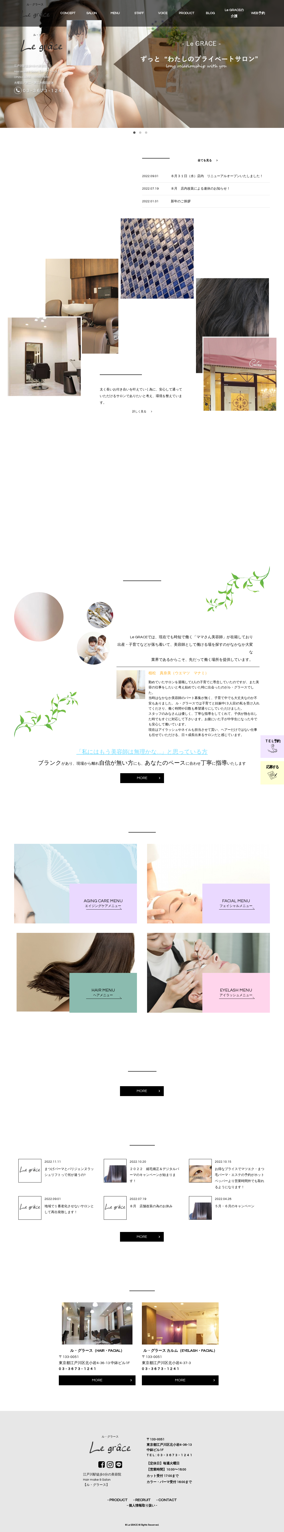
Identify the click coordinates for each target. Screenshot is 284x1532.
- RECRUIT (142, 1500)
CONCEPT (67, 13)
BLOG (210, 13)
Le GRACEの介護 (234, 13)
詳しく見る (139, 418)
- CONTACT (166, 1500)
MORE (142, 785)
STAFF (139, 13)
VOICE (163, 13)
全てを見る (205, 160)
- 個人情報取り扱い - (142, 1505)
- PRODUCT (117, 1500)
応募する (272, 772)
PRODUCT (186, 13)
